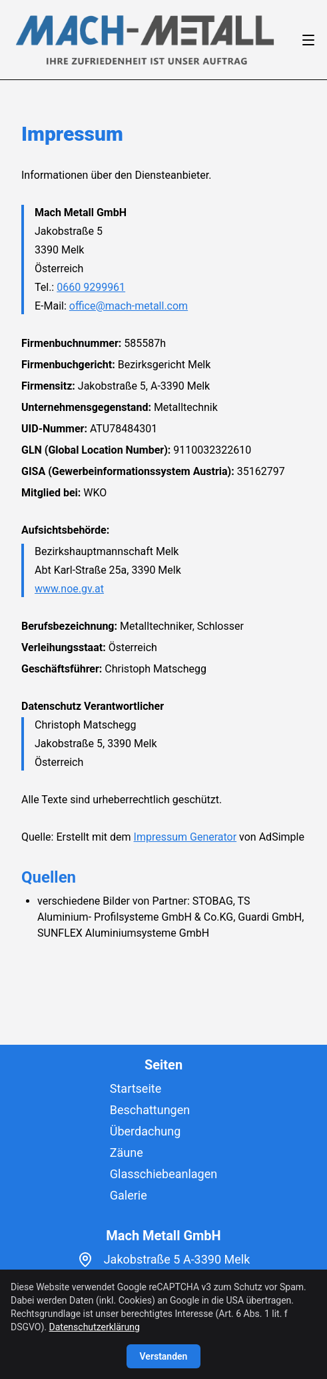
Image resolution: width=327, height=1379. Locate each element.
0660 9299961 (91, 287)
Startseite (135, 1088)
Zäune (126, 1152)
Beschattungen (150, 1110)
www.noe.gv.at (69, 588)
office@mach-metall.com (128, 306)
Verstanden (164, 1356)
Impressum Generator (185, 837)
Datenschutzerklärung (94, 1327)
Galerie (128, 1195)
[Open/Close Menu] (308, 40)
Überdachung (145, 1131)
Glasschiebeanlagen (163, 1174)
